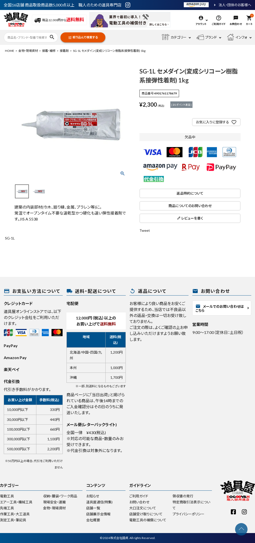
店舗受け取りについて (146, 514)
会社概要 (93, 520)
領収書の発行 (183, 496)
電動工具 (7, 496)
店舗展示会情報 (98, 514)
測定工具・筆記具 (13, 520)
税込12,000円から (59, 20)
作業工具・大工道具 (15, 514)
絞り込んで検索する (83, 37)
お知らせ (92, 496)
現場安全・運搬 (54, 502)
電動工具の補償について (147, 520)
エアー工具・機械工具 (16, 502)
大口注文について (142, 508)
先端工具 (7, 508)
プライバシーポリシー (188, 514)
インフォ (237, 37)
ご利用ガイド (138, 496)
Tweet (144, 230)
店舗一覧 (93, 508)
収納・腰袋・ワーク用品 (60, 496)
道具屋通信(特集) (99, 502)
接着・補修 (49, 51)
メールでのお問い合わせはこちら (219, 308)
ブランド (206, 37)
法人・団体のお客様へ (235, 5)
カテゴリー (174, 37)
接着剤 (64, 51)
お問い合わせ (139, 502)
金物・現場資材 (28, 51)
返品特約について (190, 193)
